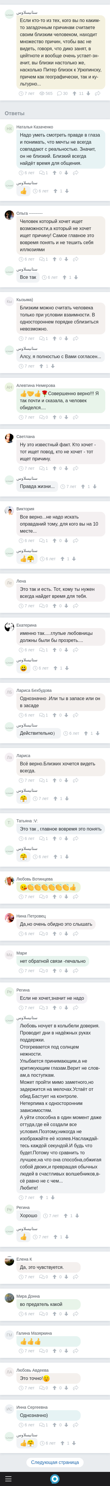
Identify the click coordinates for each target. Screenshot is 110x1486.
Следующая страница (55, 1462)
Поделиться (98, 93)
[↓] (87, 93)
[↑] (75, 93)
